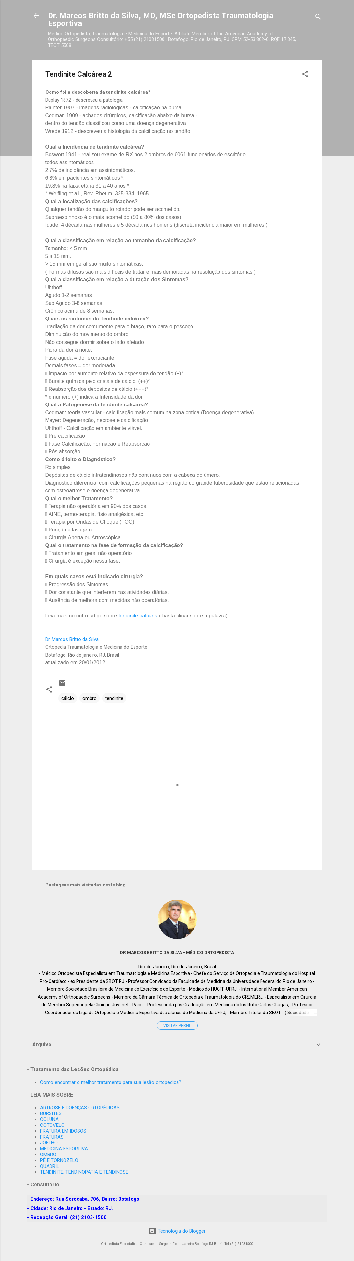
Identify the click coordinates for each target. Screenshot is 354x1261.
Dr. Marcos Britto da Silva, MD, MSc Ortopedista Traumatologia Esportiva (160, 19)
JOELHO (49, 1143)
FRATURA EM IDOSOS (63, 1131)
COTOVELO (52, 1125)
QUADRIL (49, 1166)
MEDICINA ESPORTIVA (64, 1149)
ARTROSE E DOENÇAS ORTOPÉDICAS (80, 1108)
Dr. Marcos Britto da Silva (72, 639)
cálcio (67, 698)
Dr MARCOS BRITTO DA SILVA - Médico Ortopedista (177, 952)
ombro (89, 698)
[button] (305, 75)
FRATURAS (52, 1137)
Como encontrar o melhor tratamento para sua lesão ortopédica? (110, 1082)
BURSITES (51, 1113)
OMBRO (48, 1154)
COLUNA (49, 1119)
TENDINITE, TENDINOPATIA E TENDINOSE (84, 1172)
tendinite (114, 698)
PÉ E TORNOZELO (59, 1160)
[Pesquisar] (318, 18)
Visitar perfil (177, 1025)
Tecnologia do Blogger (177, 1231)
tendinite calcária (138, 615)
